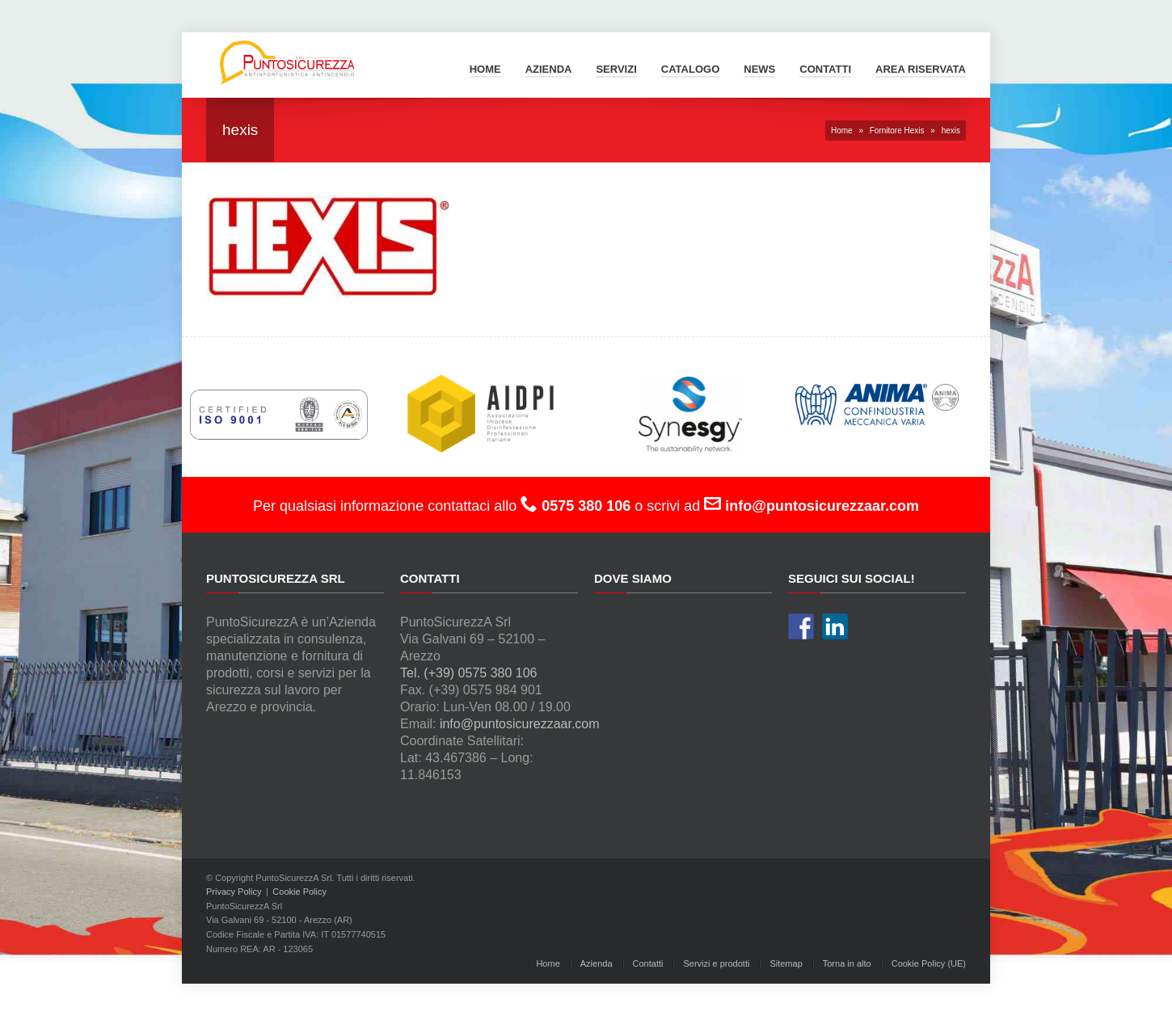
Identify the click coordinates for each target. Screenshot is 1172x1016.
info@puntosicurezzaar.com (520, 724)
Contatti (825, 69)
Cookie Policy (299, 891)
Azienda (548, 69)
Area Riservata (920, 69)
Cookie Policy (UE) (929, 963)
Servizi (616, 69)
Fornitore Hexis (897, 130)
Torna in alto (847, 963)
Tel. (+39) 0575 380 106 (468, 673)
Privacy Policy (233, 891)
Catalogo (690, 69)
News (759, 69)
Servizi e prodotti (716, 963)
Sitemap (785, 963)
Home (485, 69)
